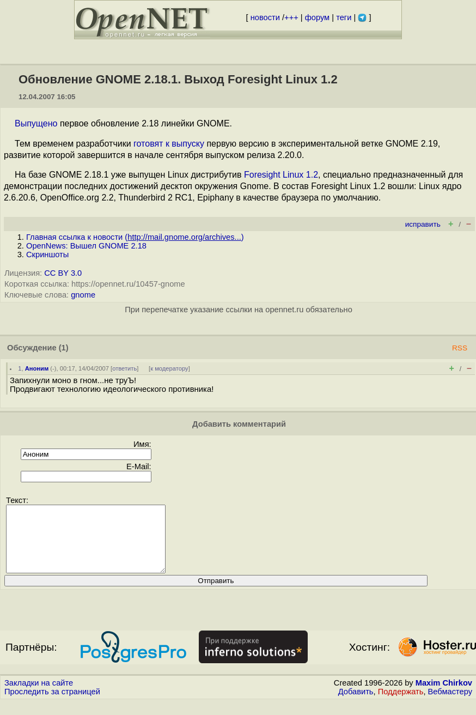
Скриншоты (47, 254)
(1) (64, 347)
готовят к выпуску (168, 143)
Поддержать (401, 704)
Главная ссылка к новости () (135, 237)
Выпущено (36, 123)
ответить (124, 368)
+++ (291, 17)
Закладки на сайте (38, 696)
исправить (423, 224)
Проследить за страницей (52, 704)
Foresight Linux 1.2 (281, 174)
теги (343, 17)
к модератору (169, 368)
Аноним (37, 368)
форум (317, 17)
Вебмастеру (450, 704)
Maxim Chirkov (444, 696)
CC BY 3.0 (63, 273)
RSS (459, 348)
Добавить (356, 704)
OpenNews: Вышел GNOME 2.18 (86, 245)
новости (265, 17)
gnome (83, 294)
